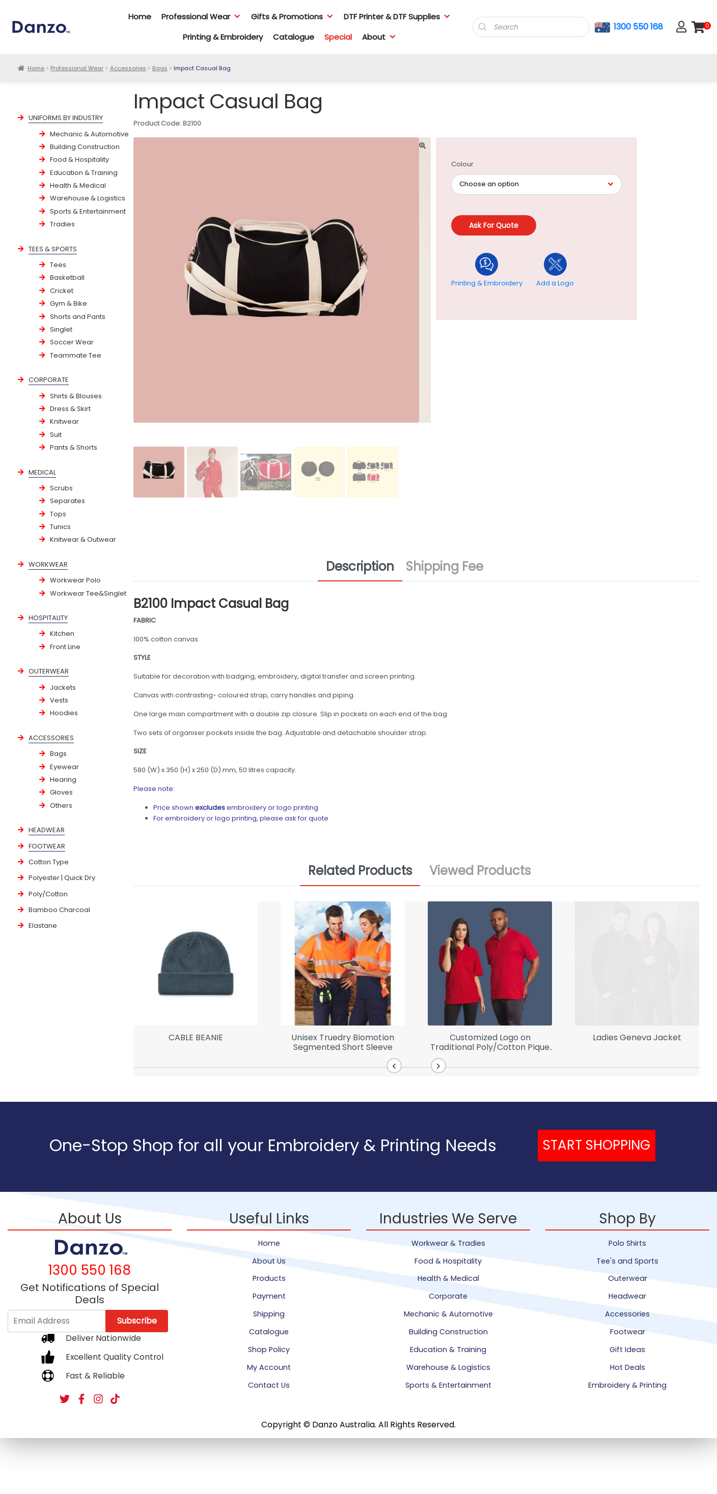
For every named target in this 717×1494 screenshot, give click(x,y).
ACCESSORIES (51, 738)
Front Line (65, 647)
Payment (269, 1296)
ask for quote (306, 818)
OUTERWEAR (49, 671)
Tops (58, 514)
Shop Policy (269, 1349)
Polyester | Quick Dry (62, 878)
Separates (67, 501)
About (379, 37)
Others (61, 805)
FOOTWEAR (47, 846)
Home (139, 16)
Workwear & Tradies (448, 1243)
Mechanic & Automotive (89, 134)
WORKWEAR (48, 564)
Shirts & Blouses (76, 396)
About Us (269, 1261)
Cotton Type (49, 862)
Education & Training (84, 173)
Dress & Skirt (70, 409)
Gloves (61, 792)
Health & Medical (78, 185)
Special (338, 37)
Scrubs (61, 488)
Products (269, 1279)
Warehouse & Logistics (87, 198)
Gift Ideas (627, 1349)
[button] (395, 1065)
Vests (59, 700)
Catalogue (293, 37)
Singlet (61, 329)
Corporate (448, 1296)
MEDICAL (42, 472)
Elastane (43, 925)
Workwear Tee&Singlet (88, 593)
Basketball (67, 277)
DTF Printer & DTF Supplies (397, 16)
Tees (58, 265)
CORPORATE (49, 380)
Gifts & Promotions (292, 16)
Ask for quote (493, 225)
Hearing (63, 779)
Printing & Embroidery (223, 37)
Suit (56, 435)
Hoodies (64, 713)
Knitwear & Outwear (83, 539)
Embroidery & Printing (627, 1385)
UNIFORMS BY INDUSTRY (66, 118)
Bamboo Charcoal (59, 910)
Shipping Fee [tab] (444, 566)
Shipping (269, 1314)
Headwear (627, 1296)
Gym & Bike (68, 303)
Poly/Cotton (48, 894)
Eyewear (64, 767)
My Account (269, 1367)
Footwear (627, 1332)
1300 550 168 (638, 27)
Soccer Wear (72, 342)
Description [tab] (360, 566)
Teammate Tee (75, 355)
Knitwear (64, 421)
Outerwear (627, 1279)
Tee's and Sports (627, 1261)
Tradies (62, 224)
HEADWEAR (47, 830)
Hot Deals (627, 1367)
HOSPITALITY (48, 618)
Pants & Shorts (73, 447)
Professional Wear (201, 16)
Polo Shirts (627, 1243)
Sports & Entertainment (88, 211)
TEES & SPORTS (53, 249)
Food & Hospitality (79, 159)
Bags (160, 68)
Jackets (63, 687)
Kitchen (62, 633)
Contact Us (269, 1385)
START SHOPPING (596, 1145)
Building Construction (85, 147)
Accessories (128, 68)
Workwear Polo (75, 580)
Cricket (61, 291)
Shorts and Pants (77, 316)
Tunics (60, 527)
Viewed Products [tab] (480, 870)
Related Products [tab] (360, 870)
